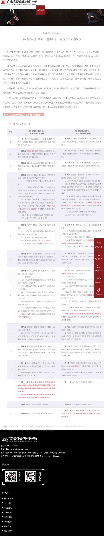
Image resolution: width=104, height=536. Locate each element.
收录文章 (59, 10)
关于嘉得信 (12, 10)
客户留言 (77, 10)
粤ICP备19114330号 (43, 456)
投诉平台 (87, 10)
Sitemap (55, 456)
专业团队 (22, 10)
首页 (3, 10)
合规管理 (40, 10)
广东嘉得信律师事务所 (24, 456)
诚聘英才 (68, 10)
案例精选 (49, 10)
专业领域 (31, 10)
